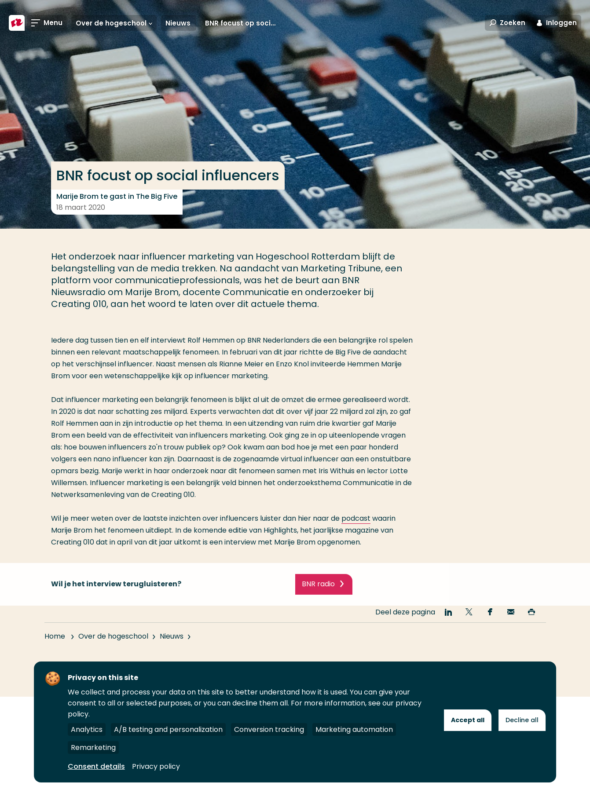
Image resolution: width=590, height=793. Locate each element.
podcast (355, 518)
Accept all (467, 720)
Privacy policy (156, 766)
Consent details (96, 766)
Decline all (522, 720)
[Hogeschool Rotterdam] (17, 23)
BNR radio (318, 592)
